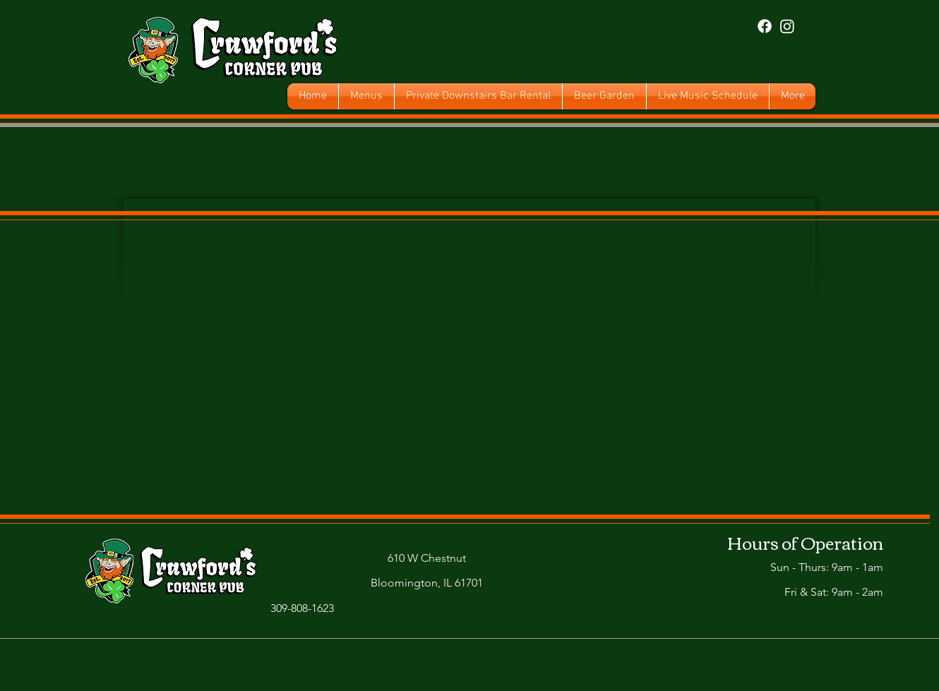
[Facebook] (764, 26)
